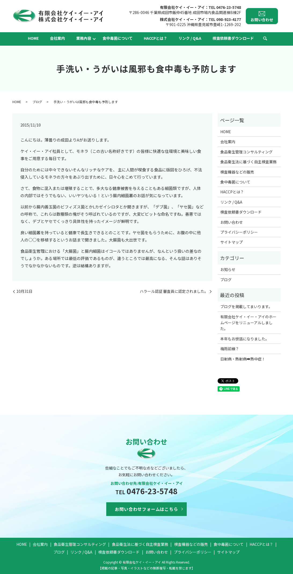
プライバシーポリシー (239, 232)
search (265, 39)
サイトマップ (231, 242)
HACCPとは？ (155, 38)
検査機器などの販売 (237, 172)
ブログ (37, 101)
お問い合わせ (231, 222)
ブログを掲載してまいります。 (246, 306)
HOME (33, 38)
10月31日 (24, 291)
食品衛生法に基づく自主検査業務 (248, 161)
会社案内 (57, 38)
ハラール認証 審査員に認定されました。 (174, 291)
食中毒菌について (117, 38)
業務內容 (83, 38)
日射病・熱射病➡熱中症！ (242, 359)
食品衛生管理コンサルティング (246, 151)
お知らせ (227, 269)
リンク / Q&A (189, 38)
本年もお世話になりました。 (244, 338)
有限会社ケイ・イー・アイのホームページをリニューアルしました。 (248, 322)
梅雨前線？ (229, 348)
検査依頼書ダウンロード (233, 38)
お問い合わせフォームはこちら (146, 509)
